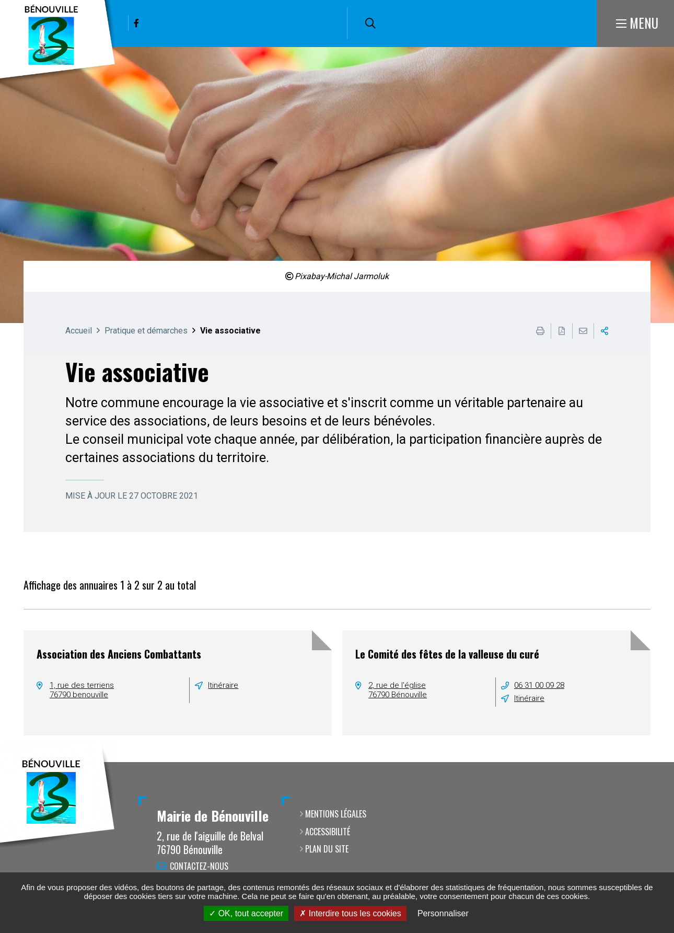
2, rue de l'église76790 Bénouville (397, 690)
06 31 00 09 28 (539, 685)
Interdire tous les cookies (350, 913)
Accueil (78, 331)
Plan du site (326, 849)
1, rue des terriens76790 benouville (82, 690)
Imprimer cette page (540, 331)
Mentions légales (335, 814)
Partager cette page (604, 331)
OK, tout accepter (246, 913)
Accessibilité (327, 831)
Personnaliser (443, 913)
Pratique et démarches (146, 331)
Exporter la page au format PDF (561, 331)
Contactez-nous (199, 866)
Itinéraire (223, 685)
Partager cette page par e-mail (583, 331)
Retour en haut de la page (650, 762)
